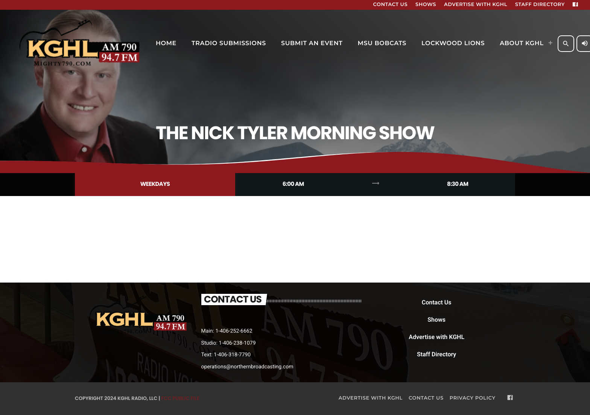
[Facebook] (575, 5)
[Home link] (80, 43)
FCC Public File (180, 398)
